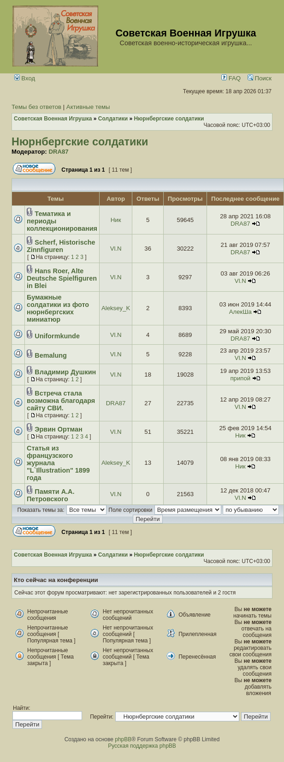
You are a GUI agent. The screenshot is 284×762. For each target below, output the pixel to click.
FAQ (231, 78)
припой (240, 378)
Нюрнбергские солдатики (80, 142)
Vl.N (116, 248)
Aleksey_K (115, 308)
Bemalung (51, 355)
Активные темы (88, 106)
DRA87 (58, 151)
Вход (25, 78)
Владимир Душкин (65, 372)
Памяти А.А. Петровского (50, 495)
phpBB (123, 739)
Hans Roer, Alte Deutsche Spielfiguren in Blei (62, 278)
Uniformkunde (57, 336)
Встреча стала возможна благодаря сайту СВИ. (61, 401)
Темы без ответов (36, 106)
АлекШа (240, 311)
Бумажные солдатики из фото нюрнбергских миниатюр (58, 308)
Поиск (260, 78)
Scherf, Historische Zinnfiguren (61, 246)
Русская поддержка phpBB (142, 746)
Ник (116, 219)
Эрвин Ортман (58, 429)
